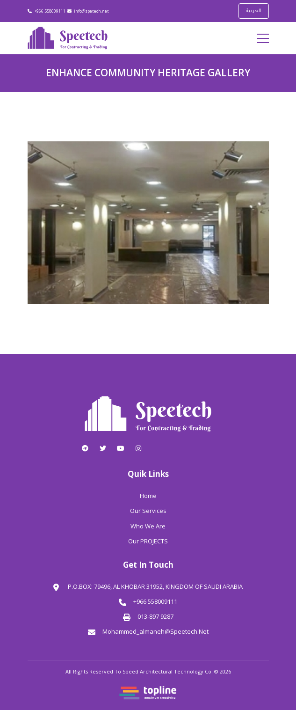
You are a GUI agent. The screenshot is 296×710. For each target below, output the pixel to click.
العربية (253, 11)
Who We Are (148, 526)
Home (148, 495)
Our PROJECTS (148, 541)
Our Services (148, 510)
